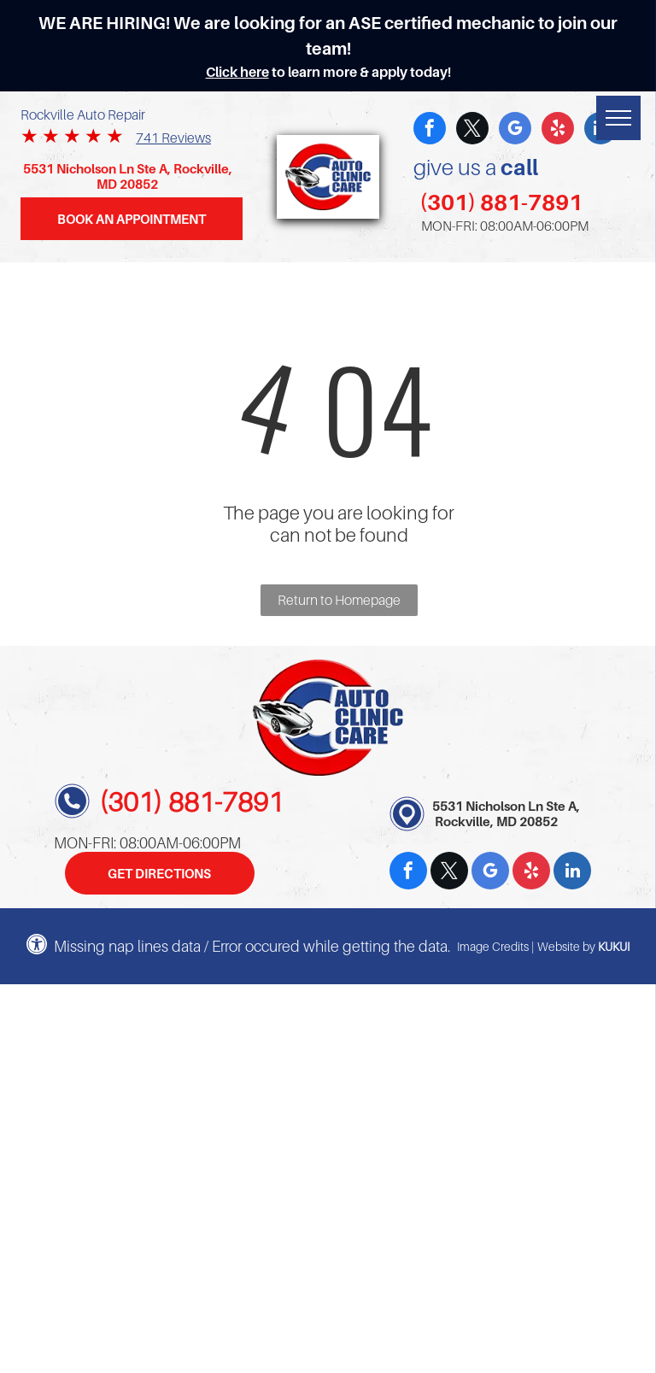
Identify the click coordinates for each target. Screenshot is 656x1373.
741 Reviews (173, 137)
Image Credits (493, 946)
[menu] (618, 118)
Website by (566, 946)
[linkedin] (572, 873)
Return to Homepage (339, 599)
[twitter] (472, 130)
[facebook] (429, 130)
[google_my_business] (515, 130)
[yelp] (558, 130)
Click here (237, 71)
